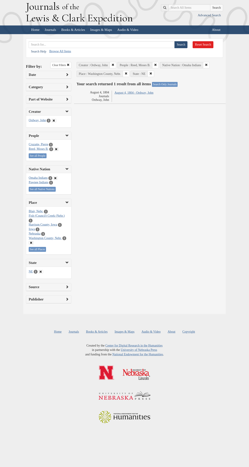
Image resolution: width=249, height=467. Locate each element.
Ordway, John (37, 120)
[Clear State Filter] (40, 271)
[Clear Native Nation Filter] (55, 178)
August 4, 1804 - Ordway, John (133, 92)
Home (35, 30)
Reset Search (203, 44)
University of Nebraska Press (139, 350)
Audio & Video (127, 30)
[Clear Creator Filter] (53, 120)
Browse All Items (60, 51)
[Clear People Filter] (56, 149)
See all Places (37, 249)
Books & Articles (73, 30)
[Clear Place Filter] (31, 243)
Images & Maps (101, 30)
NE (31, 271)
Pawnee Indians (38, 182)
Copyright (188, 331)
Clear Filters (61, 65)
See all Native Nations (42, 189)
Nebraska (34, 233)
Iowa (32, 229)
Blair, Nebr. (36, 211)
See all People (37, 155)
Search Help (38, 51)
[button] (113, 65)
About (216, 30)
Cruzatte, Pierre (38, 144)
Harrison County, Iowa (43, 224)
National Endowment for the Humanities (137, 354)
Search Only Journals (165, 84)
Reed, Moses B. (38, 149)
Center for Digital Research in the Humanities (134, 345)
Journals (50, 30)
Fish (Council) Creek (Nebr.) (47, 215)
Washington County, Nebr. (45, 238)
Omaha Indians (38, 178)
